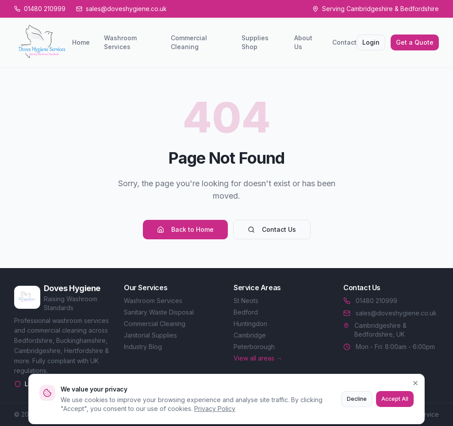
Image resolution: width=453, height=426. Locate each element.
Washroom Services (120, 42)
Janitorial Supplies (150, 335)
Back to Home (185, 229)
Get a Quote (415, 42)
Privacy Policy (357, 414)
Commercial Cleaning (189, 42)
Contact (344, 42)
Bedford (246, 312)
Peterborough (254, 346)
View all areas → (258, 358)
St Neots (246, 300)
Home (81, 42)
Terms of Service (413, 414)
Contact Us (272, 229)
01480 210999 (370, 300)
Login (371, 42)
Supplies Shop (255, 42)
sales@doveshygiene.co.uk (390, 313)
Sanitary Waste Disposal (159, 312)
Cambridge (250, 335)
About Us (303, 42)
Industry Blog (143, 346)
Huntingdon (250, 323)
